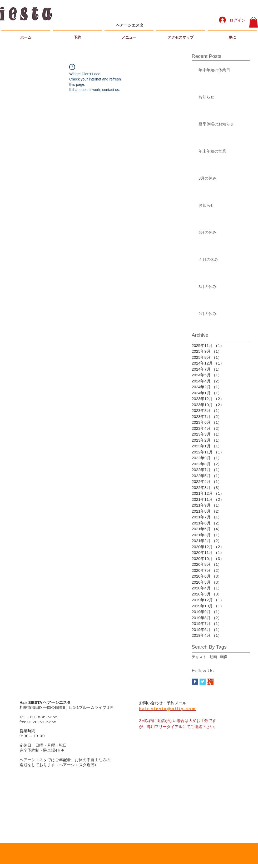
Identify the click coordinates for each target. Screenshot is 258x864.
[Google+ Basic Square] (210, 682)
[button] (253, 22)
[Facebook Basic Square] (195, 682)
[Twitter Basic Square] (203, 682)
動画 (213, 657)
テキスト (199, 657)
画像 (223, 657)
